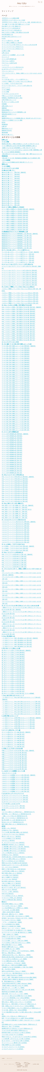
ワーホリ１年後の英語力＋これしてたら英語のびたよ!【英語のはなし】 (21, 1008)
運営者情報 (5, 132)
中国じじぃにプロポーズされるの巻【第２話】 (14, 767)
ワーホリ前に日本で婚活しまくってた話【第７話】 (16, 417)
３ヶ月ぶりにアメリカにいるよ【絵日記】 (13, 834)
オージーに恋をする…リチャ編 (10, 40)
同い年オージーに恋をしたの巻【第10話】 (13, 673)
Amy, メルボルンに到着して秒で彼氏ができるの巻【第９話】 (18, 323)
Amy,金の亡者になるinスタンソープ (11, 36)
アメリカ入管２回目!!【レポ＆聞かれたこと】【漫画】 (17, 930)
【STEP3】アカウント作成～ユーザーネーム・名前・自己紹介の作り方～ (22, 22)
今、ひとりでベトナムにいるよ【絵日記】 (13, 842)
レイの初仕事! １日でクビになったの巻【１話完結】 (16, 1038)
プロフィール (11, 1064)
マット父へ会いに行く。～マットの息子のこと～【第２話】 (18, 260)
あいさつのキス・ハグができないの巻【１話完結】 (16, 1040)
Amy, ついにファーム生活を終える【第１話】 (14, 566)
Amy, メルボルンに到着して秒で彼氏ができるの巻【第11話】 (19, 319)
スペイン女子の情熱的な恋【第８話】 (12, 458)
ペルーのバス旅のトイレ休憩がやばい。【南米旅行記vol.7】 (18, 811)
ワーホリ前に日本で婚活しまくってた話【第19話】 (16, 393)
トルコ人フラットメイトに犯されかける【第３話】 (16, 538)
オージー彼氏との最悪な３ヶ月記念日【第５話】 (15, 221)
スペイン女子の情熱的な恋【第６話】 (12, 462)
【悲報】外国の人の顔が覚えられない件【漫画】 (15, 985)
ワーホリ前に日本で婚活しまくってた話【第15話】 (16, 401)
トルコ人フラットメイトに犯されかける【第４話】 (16, 536)
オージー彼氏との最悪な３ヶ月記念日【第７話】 (15, 217)
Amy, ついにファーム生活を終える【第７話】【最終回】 (17, 554)
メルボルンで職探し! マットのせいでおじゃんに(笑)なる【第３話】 (20, 299)
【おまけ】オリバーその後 (9, 773)
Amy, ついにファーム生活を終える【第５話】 (14, 558)
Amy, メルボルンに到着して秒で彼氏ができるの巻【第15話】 (19, 311)
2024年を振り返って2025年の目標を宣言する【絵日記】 (17, 856)
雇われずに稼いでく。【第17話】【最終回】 (14, 172)
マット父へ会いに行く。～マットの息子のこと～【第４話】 (18, 256)
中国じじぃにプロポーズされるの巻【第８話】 (14, 754)
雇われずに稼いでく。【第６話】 (11, 194)
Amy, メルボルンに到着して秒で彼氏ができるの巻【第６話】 (18, 329)
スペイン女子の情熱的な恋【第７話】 (12, 460)
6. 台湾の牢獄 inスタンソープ (10, 715)
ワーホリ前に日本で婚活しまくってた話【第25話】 (16, 380)
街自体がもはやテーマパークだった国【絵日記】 (15, 865)
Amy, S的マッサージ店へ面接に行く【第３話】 (15, 513)
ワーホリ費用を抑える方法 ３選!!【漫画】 (13, 961)
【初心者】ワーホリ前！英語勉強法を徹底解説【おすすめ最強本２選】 (21, 158)
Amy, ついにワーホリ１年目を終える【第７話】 (15, 489)
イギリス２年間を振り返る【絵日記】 (12, 899)
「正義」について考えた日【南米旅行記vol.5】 (15, 816)
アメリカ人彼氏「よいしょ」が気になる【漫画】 (15, 940)
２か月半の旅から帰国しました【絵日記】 (13, 871)
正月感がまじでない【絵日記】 (10, 830)
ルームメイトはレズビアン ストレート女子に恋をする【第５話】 (19, 276)
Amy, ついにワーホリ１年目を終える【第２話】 (15, 499)
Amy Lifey (22, 3)
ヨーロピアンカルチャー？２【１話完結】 (13, 1046)
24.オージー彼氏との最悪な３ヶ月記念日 (13, 207)
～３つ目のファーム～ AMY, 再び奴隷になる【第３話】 (17, 642)
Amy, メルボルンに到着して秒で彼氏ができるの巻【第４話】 (18, 333)
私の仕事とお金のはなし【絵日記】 (11, 881)
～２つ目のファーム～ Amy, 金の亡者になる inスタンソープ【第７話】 (21, 701)
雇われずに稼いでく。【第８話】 (11, 190)
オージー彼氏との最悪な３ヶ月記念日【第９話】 (15, 213)
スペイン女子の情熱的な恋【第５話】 (12, 464)
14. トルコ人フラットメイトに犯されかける (14, 519)
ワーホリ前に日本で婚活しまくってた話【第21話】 (16, 389)
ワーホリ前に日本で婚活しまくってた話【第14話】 (16, 403)
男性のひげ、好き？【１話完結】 (11, 1026)
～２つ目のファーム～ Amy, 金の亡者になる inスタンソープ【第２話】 (21, 711)
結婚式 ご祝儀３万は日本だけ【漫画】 (12, 975)
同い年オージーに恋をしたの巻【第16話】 (13, 660)
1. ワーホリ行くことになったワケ (11, 803)
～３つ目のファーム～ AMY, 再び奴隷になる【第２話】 (17, 644)
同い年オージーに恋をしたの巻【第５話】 (13, 683)
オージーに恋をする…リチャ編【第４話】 (13, 740)
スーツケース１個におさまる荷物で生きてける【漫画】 (17, 995)
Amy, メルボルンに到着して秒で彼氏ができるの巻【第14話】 (19, 313)
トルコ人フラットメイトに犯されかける (13, 67)
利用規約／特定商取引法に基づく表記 (12, 97)
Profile (4, 38)
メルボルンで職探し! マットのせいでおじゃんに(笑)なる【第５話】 (20, 295)
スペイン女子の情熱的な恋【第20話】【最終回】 (15, 434)
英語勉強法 (5, 124)
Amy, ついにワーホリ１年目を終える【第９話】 (15, 485)
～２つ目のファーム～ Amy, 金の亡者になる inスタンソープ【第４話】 (21, 707)
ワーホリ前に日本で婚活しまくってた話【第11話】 (16, 409)
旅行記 (3, 809)
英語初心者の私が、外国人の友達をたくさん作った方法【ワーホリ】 (20, 143)
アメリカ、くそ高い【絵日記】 (10, 891)
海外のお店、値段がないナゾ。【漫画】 (13, 914)
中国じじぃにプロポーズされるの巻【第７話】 (14, 756)
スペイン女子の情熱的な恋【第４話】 (12, 466)
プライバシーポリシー (8, 71)
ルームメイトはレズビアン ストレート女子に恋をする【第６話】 (19, 274)
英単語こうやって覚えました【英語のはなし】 (14, 1016)
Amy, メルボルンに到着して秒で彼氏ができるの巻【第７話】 (18, 327)
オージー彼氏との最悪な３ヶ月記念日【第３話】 (15, 225)
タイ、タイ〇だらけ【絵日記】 (10, 867)
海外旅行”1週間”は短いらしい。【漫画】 (13, 946)
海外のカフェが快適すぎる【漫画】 (11, 926)
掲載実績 (4, 108)
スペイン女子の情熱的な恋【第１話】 (12, 472)
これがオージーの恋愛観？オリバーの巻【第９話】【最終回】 (19, 775)
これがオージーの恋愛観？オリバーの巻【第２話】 (16, 789)
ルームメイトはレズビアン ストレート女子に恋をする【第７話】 (19, 272)
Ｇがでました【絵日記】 (8, 840)
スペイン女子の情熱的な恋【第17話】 (12, 440)
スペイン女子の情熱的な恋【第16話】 (12, 442)
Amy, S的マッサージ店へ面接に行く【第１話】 (15, 517)
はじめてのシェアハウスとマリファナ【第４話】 (15, 795)
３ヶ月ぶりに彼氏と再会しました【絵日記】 (14, 859)
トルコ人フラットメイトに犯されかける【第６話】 (16, 532)
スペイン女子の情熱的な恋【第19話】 (12, 436)
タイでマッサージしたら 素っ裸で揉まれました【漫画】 (17, 932)
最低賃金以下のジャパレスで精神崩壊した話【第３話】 (17, 243)
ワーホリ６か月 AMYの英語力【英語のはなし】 (15, 1030)
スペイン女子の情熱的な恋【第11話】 (12, 452)
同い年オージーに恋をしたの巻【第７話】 (13, 679)
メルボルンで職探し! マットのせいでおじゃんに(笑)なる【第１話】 (20, 303)
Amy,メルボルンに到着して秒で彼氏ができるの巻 (15, 32)
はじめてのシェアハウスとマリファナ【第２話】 (15, 799)
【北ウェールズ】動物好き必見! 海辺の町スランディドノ (17, 162)
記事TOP (4, 126)
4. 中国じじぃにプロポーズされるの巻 (12, 748)
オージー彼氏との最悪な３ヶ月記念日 (12, 42)
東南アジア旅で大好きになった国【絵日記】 (14, 869)
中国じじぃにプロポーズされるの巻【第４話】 (14, 762)
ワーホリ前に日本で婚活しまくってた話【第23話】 (16, 384)
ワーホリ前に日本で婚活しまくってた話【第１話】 (16, 429)
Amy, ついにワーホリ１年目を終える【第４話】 (15, 495)
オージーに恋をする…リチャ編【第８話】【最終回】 (16, 732)
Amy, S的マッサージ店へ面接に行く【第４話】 (15, 511)
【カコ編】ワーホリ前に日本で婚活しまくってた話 (16, 24)
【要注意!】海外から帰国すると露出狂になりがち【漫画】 (18, 979)
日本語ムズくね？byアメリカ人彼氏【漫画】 (14, 936)
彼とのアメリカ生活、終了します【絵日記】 (14, 887)
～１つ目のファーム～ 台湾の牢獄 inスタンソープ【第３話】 (18, 724)
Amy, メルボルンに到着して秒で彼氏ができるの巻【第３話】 (18, 335)
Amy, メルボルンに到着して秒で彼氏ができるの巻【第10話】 (19, 321)
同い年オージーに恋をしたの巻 (10, 101)
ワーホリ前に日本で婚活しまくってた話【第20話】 (16, 391)
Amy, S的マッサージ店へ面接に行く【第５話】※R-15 (16, 509)
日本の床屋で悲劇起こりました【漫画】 (13, 903)
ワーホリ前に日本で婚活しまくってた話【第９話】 (16, 413)
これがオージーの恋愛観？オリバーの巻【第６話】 (16, 781)
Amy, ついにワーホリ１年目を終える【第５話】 (15, 493)
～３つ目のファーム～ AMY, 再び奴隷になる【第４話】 (17, 640)
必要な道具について (7, 106)
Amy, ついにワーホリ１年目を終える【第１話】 (15, 501)
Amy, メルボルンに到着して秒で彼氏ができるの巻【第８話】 (18, 325)
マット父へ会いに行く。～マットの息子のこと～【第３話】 (18, 258)
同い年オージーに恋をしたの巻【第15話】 (13, 662)
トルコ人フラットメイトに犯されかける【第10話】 (16, 523)
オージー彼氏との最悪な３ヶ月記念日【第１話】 (15, 229)
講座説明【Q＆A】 (7, 130)
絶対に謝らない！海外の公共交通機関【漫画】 (14, 965)
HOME (3, 1058)
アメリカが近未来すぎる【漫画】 (11, 924)
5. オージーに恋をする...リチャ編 (11, 730)
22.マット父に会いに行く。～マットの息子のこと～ (16, 250)
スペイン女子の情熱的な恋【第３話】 (12, 468)
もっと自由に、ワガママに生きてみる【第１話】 (15, 550)
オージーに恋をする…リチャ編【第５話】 (13, 738)
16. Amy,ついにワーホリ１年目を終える (13, 474)
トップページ (5, 65)
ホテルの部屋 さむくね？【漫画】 (11, 948)
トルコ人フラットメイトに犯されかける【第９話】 (16, 525)
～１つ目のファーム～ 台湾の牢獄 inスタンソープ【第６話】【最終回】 (21, 718)
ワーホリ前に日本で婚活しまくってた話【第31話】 (16, 368)
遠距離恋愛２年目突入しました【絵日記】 (13, 844)
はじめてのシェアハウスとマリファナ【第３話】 (15, 797)
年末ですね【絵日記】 (8, 893)
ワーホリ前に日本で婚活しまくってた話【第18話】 (16, 395)
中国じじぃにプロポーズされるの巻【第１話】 (14, 769)
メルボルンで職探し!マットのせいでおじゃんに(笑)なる (17, 81)
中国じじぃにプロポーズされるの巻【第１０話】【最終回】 (18, 750)
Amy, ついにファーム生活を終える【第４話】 (14, 560)
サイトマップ (5, 57)
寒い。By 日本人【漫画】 (9, 969)
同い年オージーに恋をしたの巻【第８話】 (13, 677)
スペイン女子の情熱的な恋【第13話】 (12, 448)
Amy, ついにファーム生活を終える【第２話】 (14, 564)
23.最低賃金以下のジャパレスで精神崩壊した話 (15, 231)
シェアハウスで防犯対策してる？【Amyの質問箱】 (16, 997)
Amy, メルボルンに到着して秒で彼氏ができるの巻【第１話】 (18, 339)
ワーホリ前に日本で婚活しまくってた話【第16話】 (16, 399)
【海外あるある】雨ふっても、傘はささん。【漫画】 (16, 954)
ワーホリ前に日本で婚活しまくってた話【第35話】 (16, 360)
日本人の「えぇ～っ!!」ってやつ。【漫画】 (14, 928)
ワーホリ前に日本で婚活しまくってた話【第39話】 (16, 352)
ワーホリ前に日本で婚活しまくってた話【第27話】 (16, 376)
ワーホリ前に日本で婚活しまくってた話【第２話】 (16, 427)
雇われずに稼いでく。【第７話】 (11, 192)
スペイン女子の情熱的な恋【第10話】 (12, 454)
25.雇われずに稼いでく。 (9, 170)
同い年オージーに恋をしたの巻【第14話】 (13, 664)
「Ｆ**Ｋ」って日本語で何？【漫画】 (12, 922)
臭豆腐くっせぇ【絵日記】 (9, 828)
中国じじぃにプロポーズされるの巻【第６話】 (14, 758)
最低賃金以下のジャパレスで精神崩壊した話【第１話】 (17, 248)
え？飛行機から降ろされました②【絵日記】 (14, 848)
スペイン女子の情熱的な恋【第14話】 (12, 446)
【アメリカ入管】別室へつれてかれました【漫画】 (16, 916)
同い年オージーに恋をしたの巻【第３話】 (13, 687)
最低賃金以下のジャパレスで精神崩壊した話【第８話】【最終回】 (20, 233)
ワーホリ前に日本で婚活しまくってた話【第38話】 (16, 354)
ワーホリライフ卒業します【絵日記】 (12, 897)
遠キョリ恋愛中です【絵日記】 (10, 877)
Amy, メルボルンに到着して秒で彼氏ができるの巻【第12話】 (19, 317)
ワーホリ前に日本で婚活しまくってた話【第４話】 (16, 423)
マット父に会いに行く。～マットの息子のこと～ (15, 79)
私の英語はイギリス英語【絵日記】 (11, 885)
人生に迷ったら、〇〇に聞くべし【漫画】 (13, 987)
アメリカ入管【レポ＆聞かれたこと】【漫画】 (14, 959)
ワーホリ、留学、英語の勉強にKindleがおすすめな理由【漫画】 (19, 977)
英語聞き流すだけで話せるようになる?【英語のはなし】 (17, 1028)
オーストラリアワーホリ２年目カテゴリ (13, 48)
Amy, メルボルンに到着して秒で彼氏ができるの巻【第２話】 (18, 337)
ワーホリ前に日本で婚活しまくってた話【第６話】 (16, 419)
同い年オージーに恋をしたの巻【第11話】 (13, 670)
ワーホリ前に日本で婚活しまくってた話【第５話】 (16, 421)
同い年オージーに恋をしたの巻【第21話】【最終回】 (16, 650)
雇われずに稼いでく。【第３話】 (11, 201)
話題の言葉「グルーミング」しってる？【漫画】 (15, 993)
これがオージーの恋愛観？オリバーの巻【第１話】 (16, 791)
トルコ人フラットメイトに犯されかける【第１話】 (16, 542)
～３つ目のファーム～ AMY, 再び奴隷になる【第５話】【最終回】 (20, 638)
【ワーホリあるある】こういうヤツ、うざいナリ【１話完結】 (19, 999)
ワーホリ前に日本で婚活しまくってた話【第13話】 (16, 405)
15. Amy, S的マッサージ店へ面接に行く (13, 503)
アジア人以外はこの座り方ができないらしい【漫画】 (16, 942)
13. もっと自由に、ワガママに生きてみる (13, 544)
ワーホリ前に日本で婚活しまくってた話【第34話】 (16, 362)
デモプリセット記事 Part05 (9, 63)
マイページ (5, 77)
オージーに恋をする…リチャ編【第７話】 (13, 734)
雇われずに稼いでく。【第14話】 (11, 178)
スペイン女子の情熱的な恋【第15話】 (12, 444)
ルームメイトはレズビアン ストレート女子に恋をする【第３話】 (19, 280)
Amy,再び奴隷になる (7, 34)
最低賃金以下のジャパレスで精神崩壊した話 (14, 112)
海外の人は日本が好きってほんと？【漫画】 (14, 971)
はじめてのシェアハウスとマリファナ (12, 69)
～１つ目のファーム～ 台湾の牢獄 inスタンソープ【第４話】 (18, 722)
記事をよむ (5, 139)
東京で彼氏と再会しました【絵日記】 (12, 873)
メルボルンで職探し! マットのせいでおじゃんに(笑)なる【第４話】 (20, 297)
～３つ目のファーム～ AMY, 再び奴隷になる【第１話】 (17, 646)
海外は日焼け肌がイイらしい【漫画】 (12, 944)
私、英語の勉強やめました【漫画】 (11, 981)
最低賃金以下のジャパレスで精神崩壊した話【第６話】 (17, 237)
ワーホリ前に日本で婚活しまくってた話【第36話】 (16, 358)
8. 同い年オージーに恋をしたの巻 (11, 648)
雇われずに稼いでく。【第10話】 (11, 186)
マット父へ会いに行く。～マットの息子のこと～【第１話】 (18, 262)
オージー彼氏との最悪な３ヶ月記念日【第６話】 (15, 219)
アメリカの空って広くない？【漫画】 (12, 905)
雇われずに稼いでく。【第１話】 (11, 205)
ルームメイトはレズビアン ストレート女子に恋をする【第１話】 (19, 284)
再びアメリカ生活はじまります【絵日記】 (13, 860)
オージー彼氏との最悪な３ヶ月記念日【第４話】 (15, 223)
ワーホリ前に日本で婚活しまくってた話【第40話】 (16, 350)
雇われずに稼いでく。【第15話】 (11, 176)
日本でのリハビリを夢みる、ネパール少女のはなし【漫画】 (18, 950)
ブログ (3, 75)
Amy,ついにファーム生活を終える (11, 28)
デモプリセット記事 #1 (8, 61)
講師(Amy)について (7, 128)
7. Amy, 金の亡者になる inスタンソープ (13, 695)
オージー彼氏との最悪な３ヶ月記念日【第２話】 (15, 227)
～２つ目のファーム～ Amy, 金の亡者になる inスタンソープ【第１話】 (21, 713)
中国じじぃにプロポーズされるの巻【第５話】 (14, 760)
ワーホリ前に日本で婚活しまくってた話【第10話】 (16, 411)
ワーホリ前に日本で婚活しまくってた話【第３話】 (16, 425)
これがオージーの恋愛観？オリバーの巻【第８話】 (16, 777)
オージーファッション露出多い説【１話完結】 (14, 1042)
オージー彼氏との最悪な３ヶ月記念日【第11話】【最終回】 (18, 209)
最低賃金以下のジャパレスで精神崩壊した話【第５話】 (17, 239)
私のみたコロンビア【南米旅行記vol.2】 (13, 822)
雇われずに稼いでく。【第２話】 (11, 203)
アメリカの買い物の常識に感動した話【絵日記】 (15, 832)
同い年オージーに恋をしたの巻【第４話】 (13, 685)
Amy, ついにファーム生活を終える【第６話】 (14, 556)
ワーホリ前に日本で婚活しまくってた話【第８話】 (16, 415)
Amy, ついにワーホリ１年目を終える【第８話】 (15, 487)
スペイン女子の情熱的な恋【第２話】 (12, 470)
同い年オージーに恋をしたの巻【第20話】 (13, 652)
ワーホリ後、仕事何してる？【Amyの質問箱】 (14, 1010)
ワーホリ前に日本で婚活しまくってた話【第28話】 (16, 374)
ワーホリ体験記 (6, 89)
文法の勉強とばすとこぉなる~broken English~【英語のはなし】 (19, 1024)
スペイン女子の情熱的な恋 (9, 59)
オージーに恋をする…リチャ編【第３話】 (13, 742)
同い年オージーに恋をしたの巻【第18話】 (13, 656)
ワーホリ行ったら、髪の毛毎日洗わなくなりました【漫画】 (18, 973)
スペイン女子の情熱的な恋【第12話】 (12, 450)
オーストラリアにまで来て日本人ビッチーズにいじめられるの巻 (19, 44)
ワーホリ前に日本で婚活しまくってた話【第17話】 (16, 397)
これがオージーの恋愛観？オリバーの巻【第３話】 (16, 787)
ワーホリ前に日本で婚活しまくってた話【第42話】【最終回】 (19, 346)
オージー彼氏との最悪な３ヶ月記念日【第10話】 (15, 211)
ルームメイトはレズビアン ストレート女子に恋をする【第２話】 (19, 282)
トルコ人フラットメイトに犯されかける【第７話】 (16, 530)
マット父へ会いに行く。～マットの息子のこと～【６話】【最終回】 (20, 252)
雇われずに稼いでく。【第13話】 (11, 180)
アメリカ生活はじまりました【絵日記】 (13, 895)
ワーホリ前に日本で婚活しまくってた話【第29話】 (16, 372)
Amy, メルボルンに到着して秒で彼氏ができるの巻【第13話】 (19, 315)
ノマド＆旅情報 (6, 160)
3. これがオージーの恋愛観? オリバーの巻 (13, 771)
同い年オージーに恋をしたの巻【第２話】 (13, 689)
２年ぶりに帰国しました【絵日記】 (11, 883)
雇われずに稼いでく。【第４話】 (11, 199)
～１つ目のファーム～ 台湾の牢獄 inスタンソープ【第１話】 (18, 728)
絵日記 (3, 122)
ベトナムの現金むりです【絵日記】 (11, 838)
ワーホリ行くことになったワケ (10, 93)
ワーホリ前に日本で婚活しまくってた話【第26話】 (16, 378)
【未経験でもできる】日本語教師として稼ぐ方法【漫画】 (17, 967)
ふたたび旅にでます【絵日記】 (10, 875)
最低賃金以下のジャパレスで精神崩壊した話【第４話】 (17, 241)
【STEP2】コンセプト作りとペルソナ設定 (13, 20)
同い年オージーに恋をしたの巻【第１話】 (13, 691)
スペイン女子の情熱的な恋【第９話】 (12, 456)
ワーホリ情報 (5, 91)
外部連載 (4, 104)
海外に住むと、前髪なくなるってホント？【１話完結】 (17, 1001)
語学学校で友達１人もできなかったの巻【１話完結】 (16, 1032)
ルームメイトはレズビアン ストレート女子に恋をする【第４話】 (19, 278)
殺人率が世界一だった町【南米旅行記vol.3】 (14, 820)
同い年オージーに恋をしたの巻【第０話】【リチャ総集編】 (18, 693)
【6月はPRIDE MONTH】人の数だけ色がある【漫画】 (17, 983)
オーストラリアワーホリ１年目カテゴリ (13, 46)
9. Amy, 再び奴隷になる (8, 636)
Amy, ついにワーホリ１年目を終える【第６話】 (15, 491)
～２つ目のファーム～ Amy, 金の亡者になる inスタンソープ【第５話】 (21, 705)
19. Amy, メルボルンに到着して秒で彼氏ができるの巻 (17, 305)
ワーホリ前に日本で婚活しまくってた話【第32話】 (16, 366)
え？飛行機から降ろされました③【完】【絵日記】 (16, 846)
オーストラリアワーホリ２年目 (10, 168)
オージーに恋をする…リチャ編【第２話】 (13, 744)
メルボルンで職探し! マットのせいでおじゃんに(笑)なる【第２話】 (20, 301)
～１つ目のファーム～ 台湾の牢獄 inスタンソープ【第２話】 (18, 726)
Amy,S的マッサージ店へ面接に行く (11, 26)
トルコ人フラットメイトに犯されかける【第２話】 (16, 540)
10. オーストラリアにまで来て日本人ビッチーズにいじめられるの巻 (20, 605)
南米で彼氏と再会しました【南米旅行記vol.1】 (15, 824)
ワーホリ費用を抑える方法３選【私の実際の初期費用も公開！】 (19, 145)
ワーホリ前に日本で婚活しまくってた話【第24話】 (16, 382)
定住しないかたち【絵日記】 (10, 889)
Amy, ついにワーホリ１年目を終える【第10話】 (15, 483)
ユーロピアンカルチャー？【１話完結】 (13, 1049)
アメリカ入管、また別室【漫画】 (11, 910)
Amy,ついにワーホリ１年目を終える (12, 30)
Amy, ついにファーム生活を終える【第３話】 (14, 562)
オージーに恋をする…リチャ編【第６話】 (13, 736)
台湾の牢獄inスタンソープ (9, 99)
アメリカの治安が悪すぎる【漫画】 (11, 938)
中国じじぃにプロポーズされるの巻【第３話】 (14, 764)
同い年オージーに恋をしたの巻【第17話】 (13, 658)
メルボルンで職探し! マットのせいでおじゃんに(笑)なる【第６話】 (20, 293)
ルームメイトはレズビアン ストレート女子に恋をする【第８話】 (19, 270)
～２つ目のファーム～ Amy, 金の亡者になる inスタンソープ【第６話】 (21, 703)
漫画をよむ (5, 164)
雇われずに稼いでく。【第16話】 (11, 174)
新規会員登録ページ (7, 110)
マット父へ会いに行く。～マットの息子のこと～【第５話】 (18, 254)
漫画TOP (4, 116)
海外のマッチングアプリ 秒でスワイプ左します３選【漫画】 (18, 989)
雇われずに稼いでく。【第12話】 (11, 182)
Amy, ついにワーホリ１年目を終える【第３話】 (15, 497)
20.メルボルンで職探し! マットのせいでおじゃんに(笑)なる (18, 286)
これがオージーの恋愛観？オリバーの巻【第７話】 (16, 779)
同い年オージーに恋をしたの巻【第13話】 (13, 666)
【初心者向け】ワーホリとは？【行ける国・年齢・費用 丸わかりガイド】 (22, 154)
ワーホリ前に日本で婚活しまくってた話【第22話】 (16, 386)
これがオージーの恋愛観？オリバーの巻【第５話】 (16, 783)
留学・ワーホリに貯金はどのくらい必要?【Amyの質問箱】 (18, 1018)
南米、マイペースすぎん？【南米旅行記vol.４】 (15, 818)
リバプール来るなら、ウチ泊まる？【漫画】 (14, 963)
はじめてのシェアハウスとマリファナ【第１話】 (15, 801)
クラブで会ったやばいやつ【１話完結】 (13, 1034)
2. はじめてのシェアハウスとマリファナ (13, 793)
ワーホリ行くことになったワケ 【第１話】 (13, 807)
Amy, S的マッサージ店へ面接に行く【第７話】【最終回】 (18, 505)
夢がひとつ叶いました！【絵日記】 (11, 836)
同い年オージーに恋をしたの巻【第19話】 (13, 654)
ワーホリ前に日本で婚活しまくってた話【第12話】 (16, 407)
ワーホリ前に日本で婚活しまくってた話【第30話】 (16, 370)
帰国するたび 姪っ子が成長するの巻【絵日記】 (15, 863)
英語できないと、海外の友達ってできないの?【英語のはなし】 (19, 1004)
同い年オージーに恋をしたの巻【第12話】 (13, 668)
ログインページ (6, 87)
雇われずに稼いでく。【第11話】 (11, 184)
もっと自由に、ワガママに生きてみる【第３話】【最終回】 (18, 546)
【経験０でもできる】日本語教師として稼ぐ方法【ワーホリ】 (19, 147)
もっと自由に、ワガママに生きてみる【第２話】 (15, 548)
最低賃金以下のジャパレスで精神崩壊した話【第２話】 (17, 245)
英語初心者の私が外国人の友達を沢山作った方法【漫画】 (17, 957)
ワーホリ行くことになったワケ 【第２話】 (13, 805)
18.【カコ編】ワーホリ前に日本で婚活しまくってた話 (16, 344)
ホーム (5, 1064)
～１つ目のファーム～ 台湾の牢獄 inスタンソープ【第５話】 (18, 720)
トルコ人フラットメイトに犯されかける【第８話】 (16, 527)
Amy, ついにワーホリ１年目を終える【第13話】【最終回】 (18, 476)
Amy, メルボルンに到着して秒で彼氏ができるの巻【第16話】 (19, 309)
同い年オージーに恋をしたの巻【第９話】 (13, 675)
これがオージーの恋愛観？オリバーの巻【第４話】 (16, 785)
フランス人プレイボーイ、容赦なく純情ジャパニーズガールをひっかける (22, 73)
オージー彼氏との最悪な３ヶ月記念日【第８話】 (15, 215)
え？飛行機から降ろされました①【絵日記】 (14, 850)
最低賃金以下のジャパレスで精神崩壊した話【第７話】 (17, 235)
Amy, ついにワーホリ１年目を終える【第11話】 (15, 480)
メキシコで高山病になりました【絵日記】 (13, 852)
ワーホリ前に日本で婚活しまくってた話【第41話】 (16, 348)
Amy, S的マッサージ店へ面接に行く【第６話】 (15, 507)
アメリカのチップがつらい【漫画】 (11, 920)
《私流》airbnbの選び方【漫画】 (11, 912)
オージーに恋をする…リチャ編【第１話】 (13, 746)
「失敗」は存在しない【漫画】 (10, 934)
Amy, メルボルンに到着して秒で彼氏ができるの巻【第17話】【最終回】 (22, 307)
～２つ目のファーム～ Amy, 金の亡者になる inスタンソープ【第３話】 (21, 709)
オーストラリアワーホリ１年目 (10, 342)
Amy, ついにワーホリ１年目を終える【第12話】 (15, 478)
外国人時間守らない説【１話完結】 (11, 1044)
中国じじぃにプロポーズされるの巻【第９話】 (14, 752)
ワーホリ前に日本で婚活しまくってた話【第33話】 (16, 364)
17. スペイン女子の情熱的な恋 (10, 431)
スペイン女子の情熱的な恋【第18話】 (12, 438)
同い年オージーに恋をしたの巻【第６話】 (13, 681)
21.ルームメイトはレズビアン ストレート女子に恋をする (17, 264)
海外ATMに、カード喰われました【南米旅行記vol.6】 (16, 814)
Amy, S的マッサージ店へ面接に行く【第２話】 (15, 515)
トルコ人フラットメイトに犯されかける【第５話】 (16, 534)
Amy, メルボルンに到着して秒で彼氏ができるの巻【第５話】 (18, 331)
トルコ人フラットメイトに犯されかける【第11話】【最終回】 (19, 521)
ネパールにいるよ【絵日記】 (10, 879)
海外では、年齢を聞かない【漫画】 (11, 952)
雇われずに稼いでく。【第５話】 (11, 196)
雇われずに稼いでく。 (8, 134)
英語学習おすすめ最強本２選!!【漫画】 (12, 991)
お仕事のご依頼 (6, 50)
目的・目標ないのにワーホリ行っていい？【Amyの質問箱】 (18, 1006)
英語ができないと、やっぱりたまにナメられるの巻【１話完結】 (19, 1036)
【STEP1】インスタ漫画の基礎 (10, 18)
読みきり (4, 901)
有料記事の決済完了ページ (9, 114)
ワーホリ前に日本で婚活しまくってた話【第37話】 (16, 356)
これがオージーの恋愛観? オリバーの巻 (13, 54)
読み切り (27, 1064)
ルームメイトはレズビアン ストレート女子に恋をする (17, 85)
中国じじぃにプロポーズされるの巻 (11, 95)
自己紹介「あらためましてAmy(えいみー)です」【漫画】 (17, 918)
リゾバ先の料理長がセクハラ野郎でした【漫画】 (15, 908)
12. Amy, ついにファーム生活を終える (12, 552)
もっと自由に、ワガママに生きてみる (12, 83)
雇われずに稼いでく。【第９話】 (11, 188)
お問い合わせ (5, 52)
